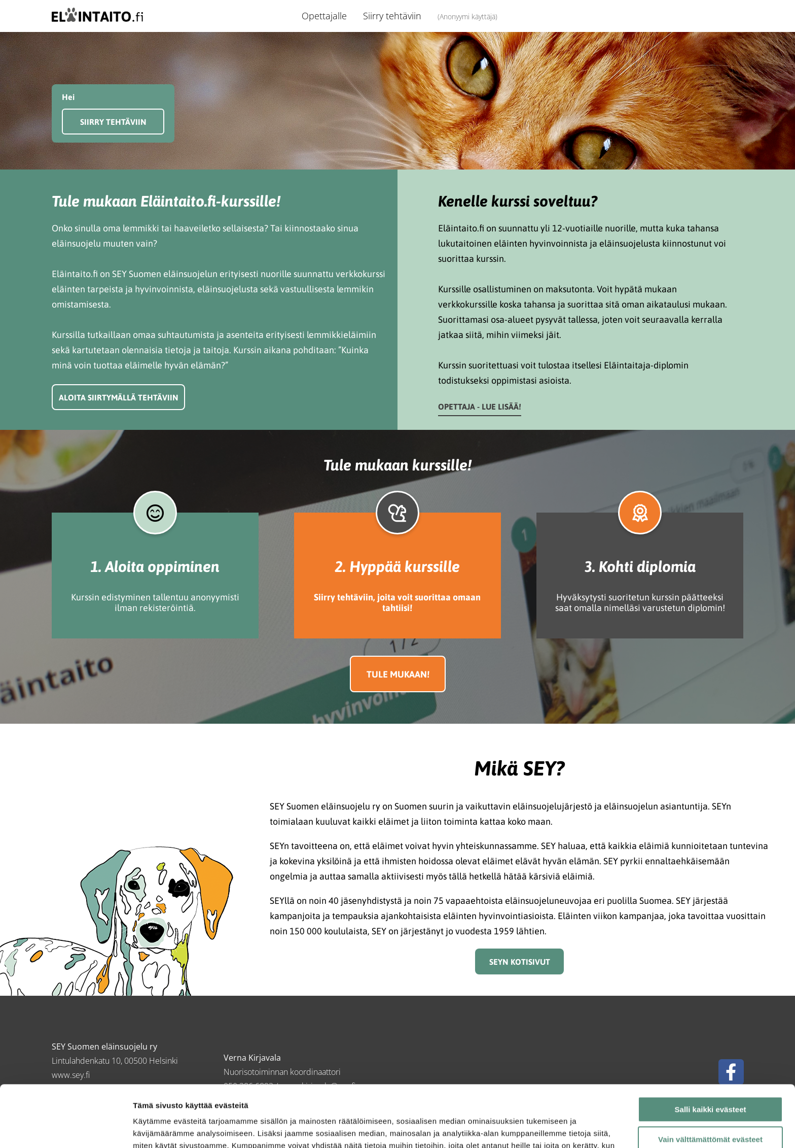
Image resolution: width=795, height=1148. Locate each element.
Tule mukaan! (398, 674)
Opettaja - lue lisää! (479, 406)
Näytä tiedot (155, 1128)
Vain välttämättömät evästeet (710, 1081)
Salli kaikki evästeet (710, 1052)
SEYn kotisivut (519, 961)
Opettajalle (324, 16)
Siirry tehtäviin (392, 16)
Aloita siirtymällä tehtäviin (118, 397)
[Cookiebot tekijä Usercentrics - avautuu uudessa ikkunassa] (65, 1128)
